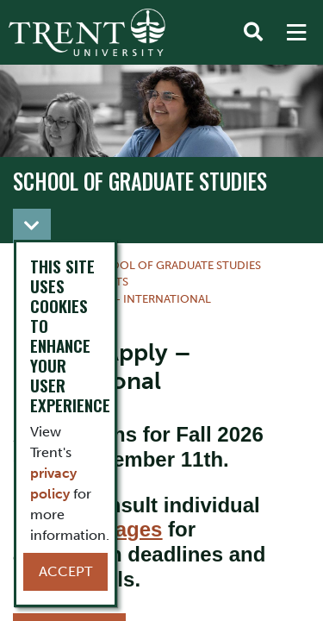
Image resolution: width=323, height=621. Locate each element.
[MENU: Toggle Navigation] (296, 33)
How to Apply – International (119, 298)
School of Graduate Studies (140, 181)
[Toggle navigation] (32, 226)
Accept (65, 571)
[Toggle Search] (253, 33)
